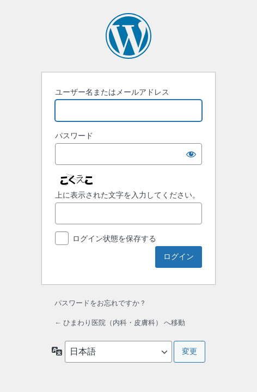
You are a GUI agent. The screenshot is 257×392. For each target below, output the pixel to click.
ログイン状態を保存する (114, 238)
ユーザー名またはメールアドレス (112, 92)
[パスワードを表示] (191, 154)
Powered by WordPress (128, 36)
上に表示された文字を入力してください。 (127, 195)
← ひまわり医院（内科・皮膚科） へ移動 (119, 322)
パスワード (74, 135)
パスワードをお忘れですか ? (99, 303)
